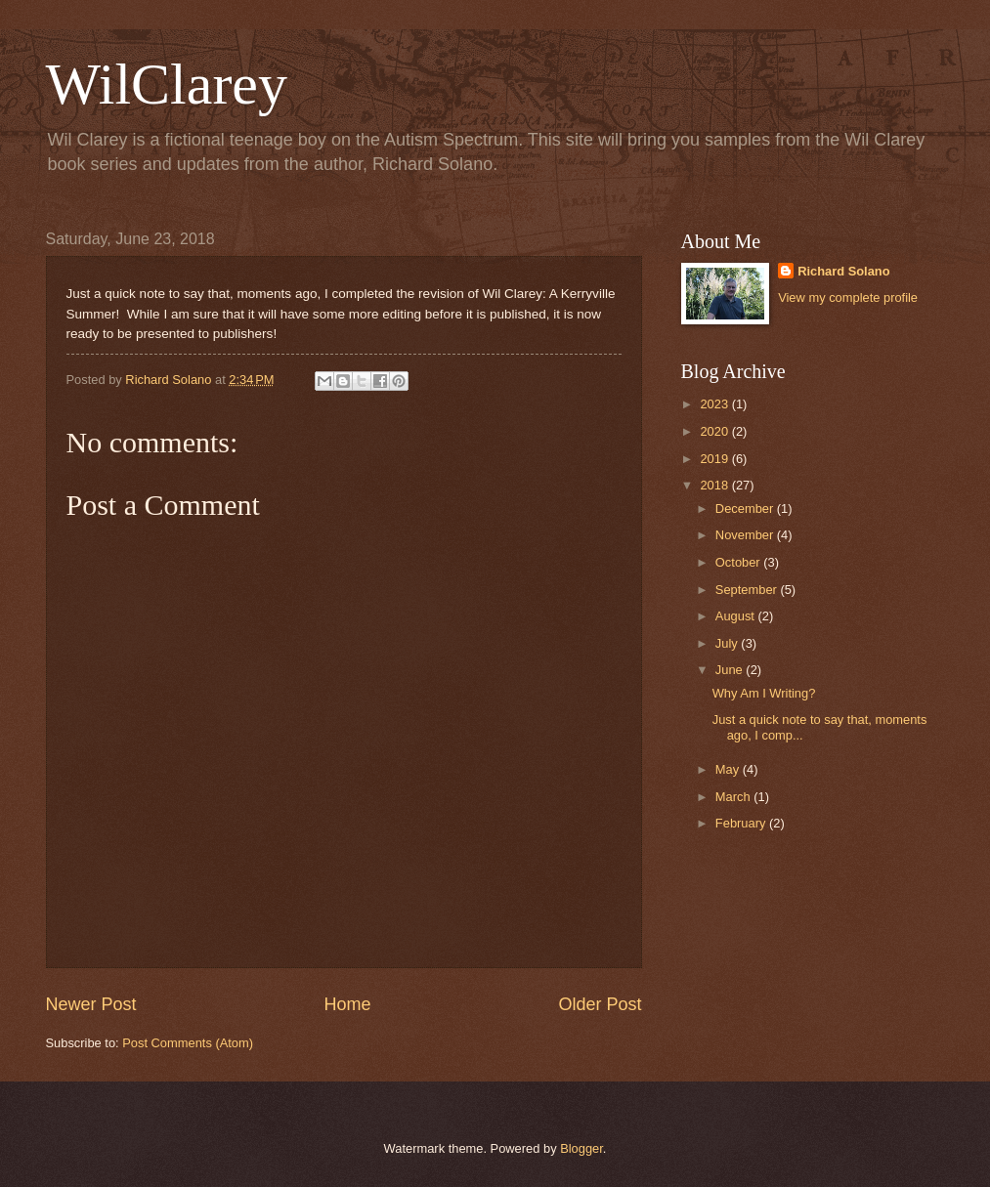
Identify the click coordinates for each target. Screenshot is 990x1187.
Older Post (599, 1004)
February (742, 823)
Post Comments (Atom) (187, 1043)
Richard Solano (843, 271)
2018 (715, 485)
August (736, 616)
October (739, 562)
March (734, 796)
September (748, 589)
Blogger (581, 1148)
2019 (715, 458)
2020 (715, 431)
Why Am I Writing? (764, 693)
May (729, 769)
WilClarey (167, 84)
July (728, 643)
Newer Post (91, 1004)
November (746, 535)
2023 (715, 404)
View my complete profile (848, 297)
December (746, 508)
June (731, 669)
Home (346, 1004)
